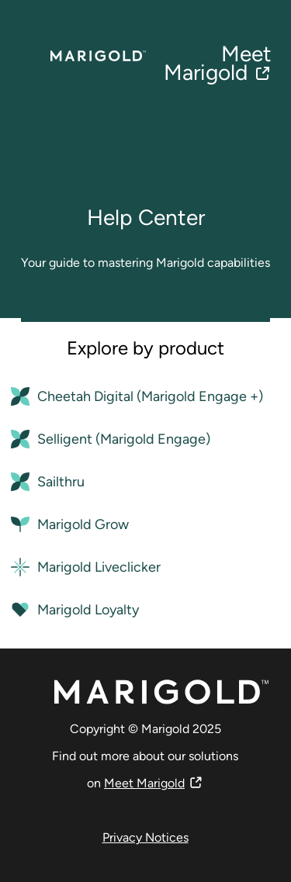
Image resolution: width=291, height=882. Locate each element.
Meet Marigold (218, 62)
